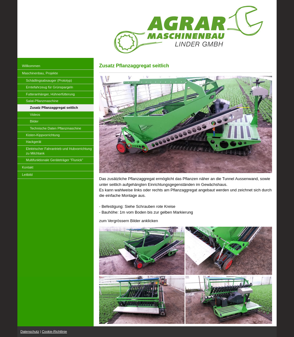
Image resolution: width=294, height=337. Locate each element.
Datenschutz (29, 331)
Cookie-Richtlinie (54, 331)
